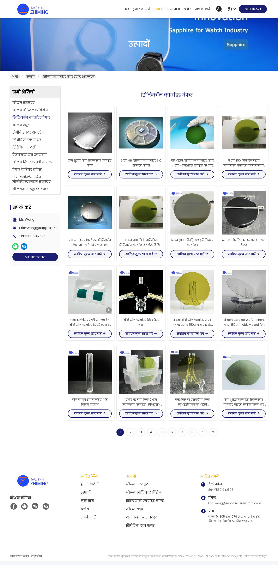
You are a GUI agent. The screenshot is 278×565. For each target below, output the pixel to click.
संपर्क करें (202, 9)
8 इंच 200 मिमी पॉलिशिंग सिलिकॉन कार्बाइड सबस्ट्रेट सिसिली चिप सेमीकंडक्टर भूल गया (141, 247)
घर (127, 9)
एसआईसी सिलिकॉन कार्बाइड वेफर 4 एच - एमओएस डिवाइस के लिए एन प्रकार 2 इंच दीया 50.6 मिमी (192, 166)
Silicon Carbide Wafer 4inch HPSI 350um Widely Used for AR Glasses (244, 328)
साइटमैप (36, 560)
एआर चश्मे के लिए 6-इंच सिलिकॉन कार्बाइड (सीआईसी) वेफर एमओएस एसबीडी (141, 408)
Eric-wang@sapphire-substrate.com (49, 227)
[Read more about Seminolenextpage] (203, 436)
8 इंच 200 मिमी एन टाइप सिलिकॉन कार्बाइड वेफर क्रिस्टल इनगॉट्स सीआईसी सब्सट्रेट (243, 166)
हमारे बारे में (141, 9)
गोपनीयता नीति (19, 560)
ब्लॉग (187, 9)
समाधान (173, 9)
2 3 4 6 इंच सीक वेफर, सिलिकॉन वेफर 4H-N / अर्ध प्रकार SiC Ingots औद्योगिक (90, 247)
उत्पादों (158, 9)
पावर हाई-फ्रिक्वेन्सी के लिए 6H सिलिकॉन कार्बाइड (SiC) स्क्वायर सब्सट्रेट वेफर (90, 328)
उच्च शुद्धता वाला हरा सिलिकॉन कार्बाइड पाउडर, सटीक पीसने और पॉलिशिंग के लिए (244, 408)
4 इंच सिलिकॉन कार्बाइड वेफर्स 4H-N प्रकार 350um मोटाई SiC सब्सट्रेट (192, 328)
